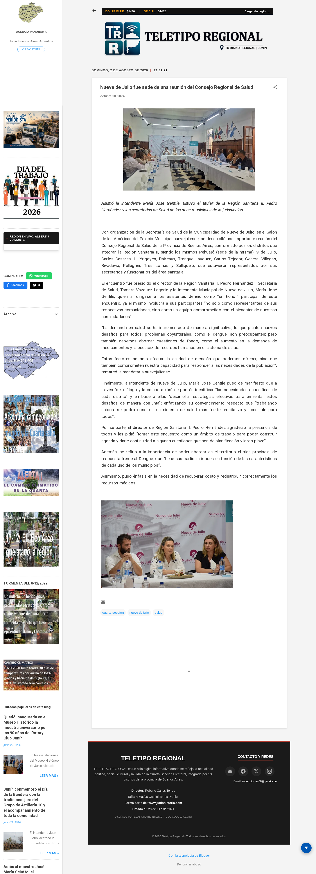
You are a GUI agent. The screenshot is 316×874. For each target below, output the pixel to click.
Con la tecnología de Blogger (189, 856)
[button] (275, 88)
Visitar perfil (31, 49)
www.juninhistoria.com (165, 803)
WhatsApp (38, 276)
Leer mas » (49, 776)
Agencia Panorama (31, 31)
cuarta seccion (113, 613)
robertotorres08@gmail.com (260, 781)
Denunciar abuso (189, 864)
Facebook (15, 285)
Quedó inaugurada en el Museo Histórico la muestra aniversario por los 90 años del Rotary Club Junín (25, 727)
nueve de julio (139, 613)
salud (158, 613)
